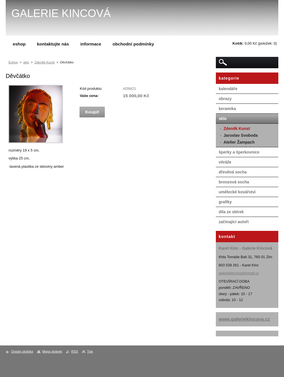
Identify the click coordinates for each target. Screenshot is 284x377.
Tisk (90, 351)
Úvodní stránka (22, 351)
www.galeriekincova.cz (244, 319)
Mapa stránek (52, 351)
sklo (26, 62)
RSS (74, 351)
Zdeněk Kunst (44, 62)
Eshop (13, 62)
